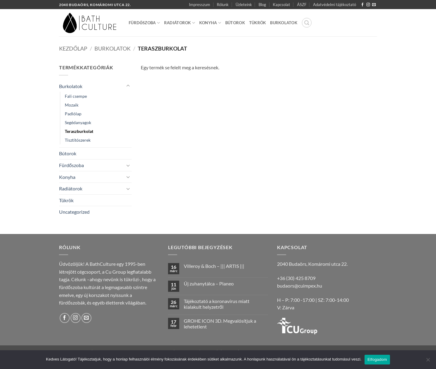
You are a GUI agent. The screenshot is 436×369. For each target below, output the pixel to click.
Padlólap (73, 113)
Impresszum (199, 4)
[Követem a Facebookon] (362, 5)
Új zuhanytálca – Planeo (209, 283)
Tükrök (257, 22)
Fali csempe (76, 96)
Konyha (210, 23)
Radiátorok (179, 23)
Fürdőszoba (144, 23)
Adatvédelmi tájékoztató (334, 4)
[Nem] (427, 361)
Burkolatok (283, 22)
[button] (307, 23)
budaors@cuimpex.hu (299, 285)
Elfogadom (377, 359)
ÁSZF (301, 4)
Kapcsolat (281, 4)
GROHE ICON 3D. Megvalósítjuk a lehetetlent (220, 323)
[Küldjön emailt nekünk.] (374, 5)
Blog (262, 4)
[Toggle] (128, 86)
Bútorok (235, 22)
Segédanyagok (78, 122)
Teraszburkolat (79, 131)
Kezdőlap (73, 48)
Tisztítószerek (78, 140)
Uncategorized (74, 212)
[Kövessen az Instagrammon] (368, 5)
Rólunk (223, 4)
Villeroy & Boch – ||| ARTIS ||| (214, 266)
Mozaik (71, 104)
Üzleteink (244, 4)
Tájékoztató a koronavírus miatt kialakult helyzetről (216, 304)
